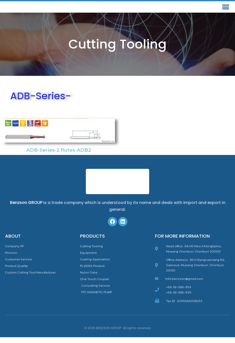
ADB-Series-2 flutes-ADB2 (58, 156)
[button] (225, 10)
